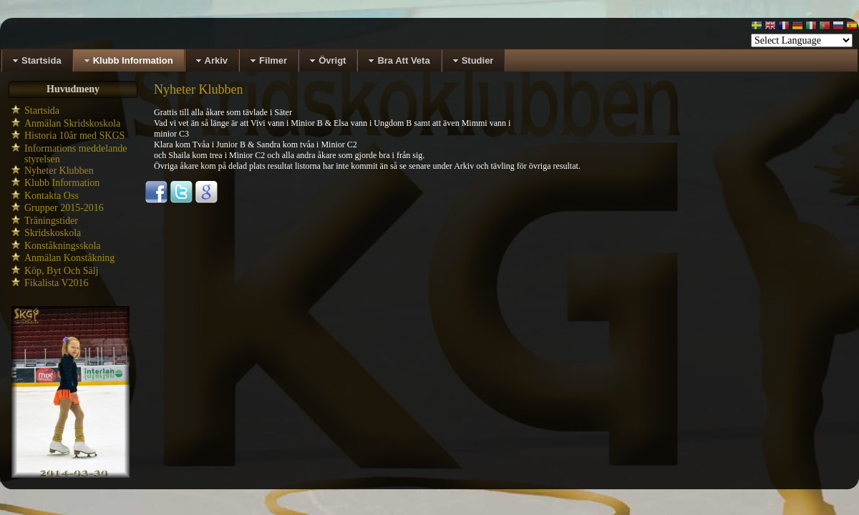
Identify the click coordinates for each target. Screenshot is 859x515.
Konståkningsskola (62, 245)
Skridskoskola (52, 232)
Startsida (41, 110)
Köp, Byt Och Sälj (61, 270)
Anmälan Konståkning (69, 257)
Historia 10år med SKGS (74, 135)
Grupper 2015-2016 (64, 207)
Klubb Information (62, 182)
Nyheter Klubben (59, 170)
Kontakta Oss (51, 195)
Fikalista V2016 (56, 283)
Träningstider (51, 220)
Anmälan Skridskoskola (72, 123)
